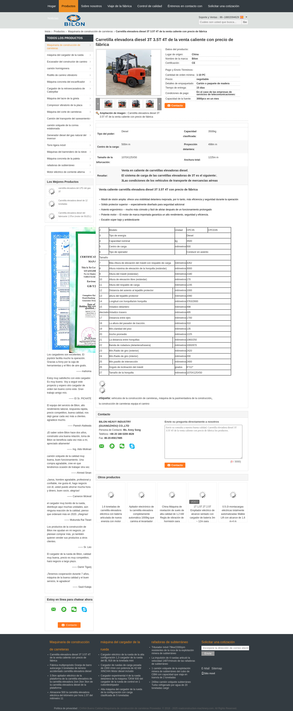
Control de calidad (149, 6)
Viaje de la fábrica (119, 6)
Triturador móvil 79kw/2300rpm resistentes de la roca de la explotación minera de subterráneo (173, 650)
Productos (68, 6)
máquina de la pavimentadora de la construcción (185, 398)
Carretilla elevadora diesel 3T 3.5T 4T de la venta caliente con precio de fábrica (70, 657)
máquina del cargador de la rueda (65, 55)
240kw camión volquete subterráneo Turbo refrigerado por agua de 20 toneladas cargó (171, 685)
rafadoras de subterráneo (60, 165)
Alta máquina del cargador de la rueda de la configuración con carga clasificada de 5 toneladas (121, 692)
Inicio (47, 31)
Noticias (53, 18)
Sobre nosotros (91, 6)
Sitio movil (208, 673)
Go (245, 22)
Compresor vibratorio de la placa (64, 105)
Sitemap (216, 668)
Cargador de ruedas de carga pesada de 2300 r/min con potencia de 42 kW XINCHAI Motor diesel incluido (121, 668)
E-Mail (205, 668)
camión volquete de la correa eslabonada (62, 127)
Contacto (177, 105)
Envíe (207, 653)
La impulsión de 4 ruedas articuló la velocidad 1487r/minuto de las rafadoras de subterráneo (173, 660)
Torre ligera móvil (56, 145)
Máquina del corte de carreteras (64, 111)
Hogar (52, 6)
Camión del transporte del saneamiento (68, 118)
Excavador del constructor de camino (67, 61)
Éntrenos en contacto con (185, 6)
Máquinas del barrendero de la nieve (67, 151)
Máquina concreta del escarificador (66, 81)
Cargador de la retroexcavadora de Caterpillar (66, 90)
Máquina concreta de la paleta (63, 158)
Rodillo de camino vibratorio (62, 75)
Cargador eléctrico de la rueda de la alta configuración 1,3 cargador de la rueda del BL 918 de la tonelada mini (122, 657)
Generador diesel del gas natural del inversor (66, 137)
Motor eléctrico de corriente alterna (66, 172)
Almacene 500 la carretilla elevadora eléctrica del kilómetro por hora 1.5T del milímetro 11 (71, 695)
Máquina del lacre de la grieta (63, 98)
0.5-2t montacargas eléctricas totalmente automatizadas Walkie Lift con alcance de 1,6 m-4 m (233, 514)
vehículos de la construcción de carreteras (134, 398)
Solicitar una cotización (223, 6)
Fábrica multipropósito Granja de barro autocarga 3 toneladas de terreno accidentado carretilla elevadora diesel (71, 668)
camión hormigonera (58, 68)
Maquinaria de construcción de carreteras (90, 31)
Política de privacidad (65, 708)
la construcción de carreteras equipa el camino (124, 403)
